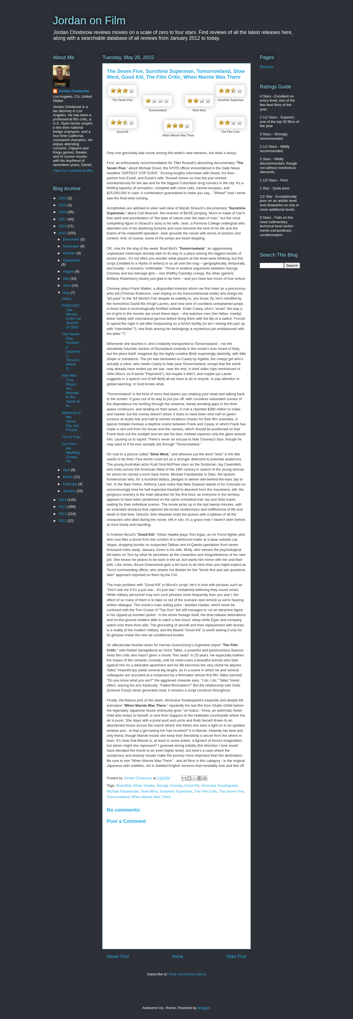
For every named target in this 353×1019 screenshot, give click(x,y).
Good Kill (191, 785)
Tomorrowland (118, 797)
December (72, 239)
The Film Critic (205, 791)
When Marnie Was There (151, 797)
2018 (63, 212)
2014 (63, 500)
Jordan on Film (89, 20)
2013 (63, 507)
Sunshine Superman (176, 791)
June (67, 285)
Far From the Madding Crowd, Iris (71, 452)
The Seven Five (231, 791)
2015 (63, 233)
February (70, 484)
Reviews (266, 67)
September (72, 260)
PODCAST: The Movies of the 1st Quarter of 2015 (71, 316)
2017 (63, 219)
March (68, 477)
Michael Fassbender (123, 791)
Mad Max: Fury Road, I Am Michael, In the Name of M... (70, 390)
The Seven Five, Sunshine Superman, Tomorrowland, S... (71, 351)
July (66, 278)
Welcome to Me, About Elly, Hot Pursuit (71, 421)
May (67, 293)
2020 (63, 198)
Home (177, 956)
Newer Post (118, 956)
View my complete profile (73, 170)
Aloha (66, 299)
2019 (63, 205)
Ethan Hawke (143, 785)
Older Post (236, 956)
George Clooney (170, 785)
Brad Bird (123, 785)
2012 (63, 514)
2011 (63, 521)
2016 (63, 226)
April (67, 470)
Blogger (203, 1008)
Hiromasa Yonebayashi (219, 785)
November (72, 246)
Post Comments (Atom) (187, 974)
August (69, 271)
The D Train (71, 437)
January (70, 491)
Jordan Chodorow (73, 91)
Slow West (149, 791)
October (70, 253)
